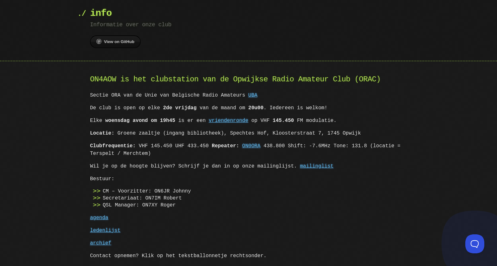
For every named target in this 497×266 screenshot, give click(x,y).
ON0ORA (251, 145)
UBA (252, 95)
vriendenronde (228, 120)
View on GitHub (115, 41)
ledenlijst (105, 230)
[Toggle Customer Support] (474, 243)
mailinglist (316, 166)
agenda (99, 217)
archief (100, 243)
